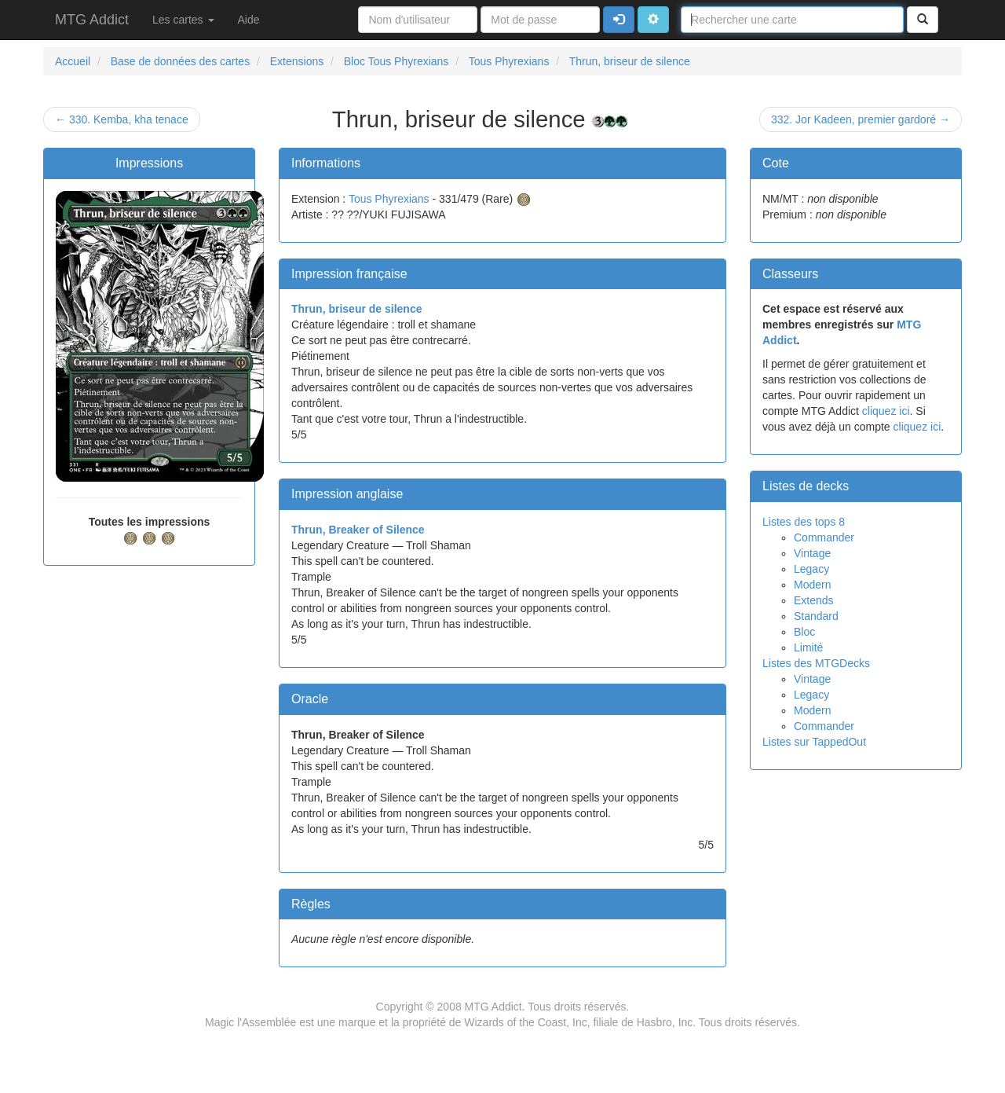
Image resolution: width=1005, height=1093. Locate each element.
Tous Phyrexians (389, 199)
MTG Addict (92, 20)
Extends (814, 600)
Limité (808, 647)
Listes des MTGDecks (816, 663)
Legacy (811, 569)
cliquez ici (886, 411)
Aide (249, 19)
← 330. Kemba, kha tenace (121, 119)
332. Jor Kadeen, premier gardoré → (860, 119)
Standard (816, 616)
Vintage (812, 553)
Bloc (804, 631)
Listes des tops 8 (803, 521)
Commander (824, 537)
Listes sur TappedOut (814, 741)
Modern (812, 584)
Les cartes (183, 19)
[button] (653, 19)
